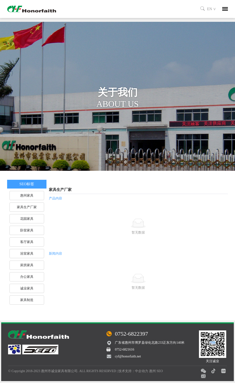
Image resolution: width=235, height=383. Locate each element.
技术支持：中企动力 (133, 371)
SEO (160, 371)
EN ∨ (211, 9)
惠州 (152, 371)
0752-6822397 (131, 334)
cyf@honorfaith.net (128, 356)
